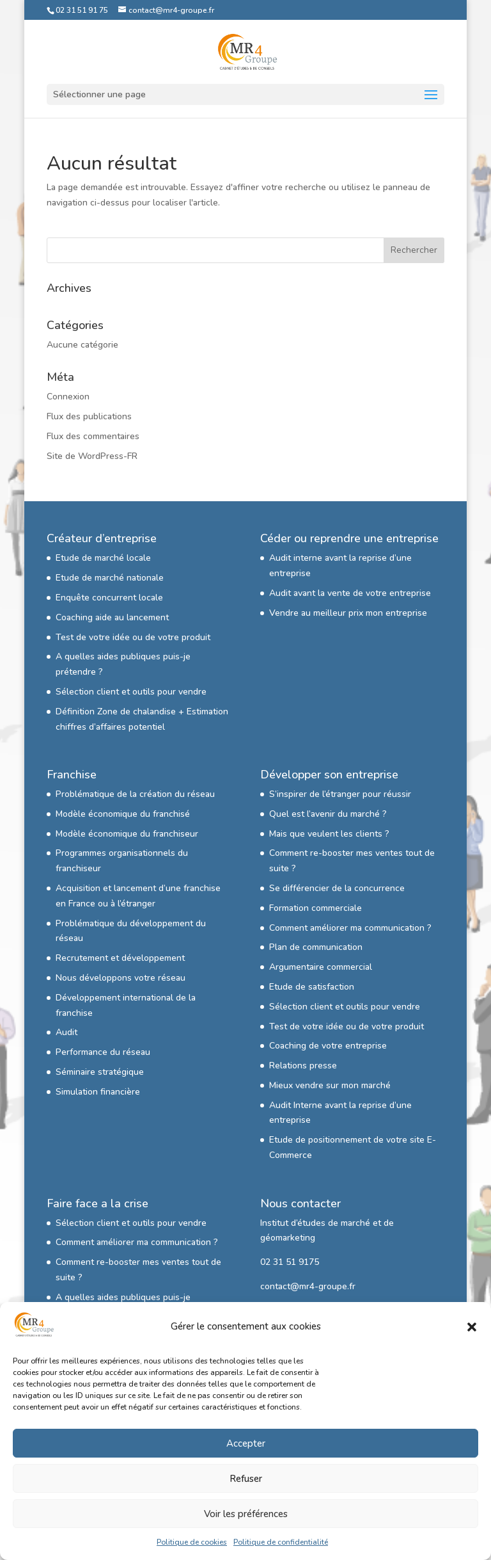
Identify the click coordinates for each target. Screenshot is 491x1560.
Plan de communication (315, 947)
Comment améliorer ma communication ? (350, 928)
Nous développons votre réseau (120, 978)
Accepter (245, 1443)
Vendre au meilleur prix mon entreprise (348, 613)
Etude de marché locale (103, 558)
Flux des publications (89, 416)
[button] (471, 1327)
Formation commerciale (315, 908)
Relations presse (303, 1065)
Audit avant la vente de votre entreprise (350, 593)
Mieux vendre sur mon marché (330, 1085)
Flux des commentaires (93, 436)
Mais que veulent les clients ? (329, 834)
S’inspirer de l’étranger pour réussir (340, 794)
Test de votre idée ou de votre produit (133, 637)
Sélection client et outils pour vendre (131, 692)
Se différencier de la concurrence (337, 888)
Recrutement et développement (120, 958)
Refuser (246, 1478)
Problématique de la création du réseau (135, 794)
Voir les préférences (246, 1514)
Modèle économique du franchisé (123, 814)
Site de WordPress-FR (92, 456)
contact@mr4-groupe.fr (307, 1286)
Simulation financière (98, 1092)
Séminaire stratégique (100, 1072)
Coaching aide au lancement (112, 617)
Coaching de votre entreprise (328, 1046)
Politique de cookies (192, 1542)
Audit (66, 1032)
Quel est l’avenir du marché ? (328, 814)
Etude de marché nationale (110, 578)
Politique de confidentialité (280, 1542)
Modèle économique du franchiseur (127, 834)
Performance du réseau (103, 1052)
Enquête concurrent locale (109, 597)
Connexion (68, 396)
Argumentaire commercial (320, 967)
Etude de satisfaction (311, 987)
